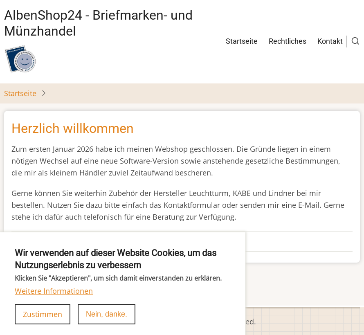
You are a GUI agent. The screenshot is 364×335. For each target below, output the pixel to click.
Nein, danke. (106, 321)
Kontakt (330, 41)
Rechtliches (287, 41)
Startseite (242, 41)
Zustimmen (42, 321)
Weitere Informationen (54, 298)
